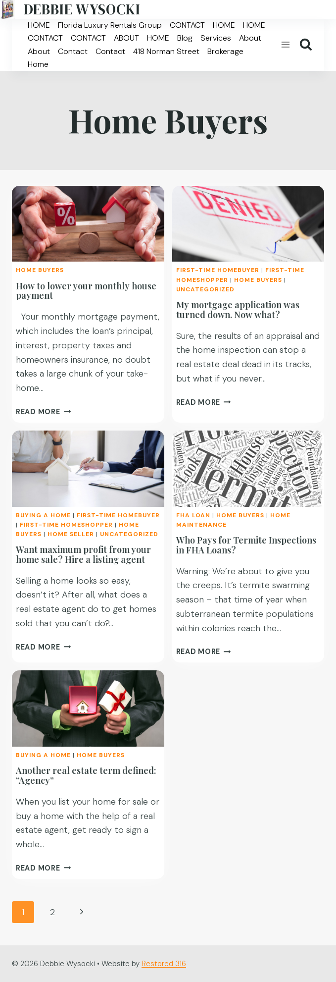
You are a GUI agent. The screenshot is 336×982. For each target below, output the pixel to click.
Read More (43, 411)
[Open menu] (285, 45)
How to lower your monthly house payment (86, 291)
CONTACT (187, 25)
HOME (39, 25)
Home (38, 64)
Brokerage (225, 51)
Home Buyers (40, 270)
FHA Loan (193, 515)
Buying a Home (43, 515)
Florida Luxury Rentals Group (110, 25)
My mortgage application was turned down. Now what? (237, 310)
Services (215, 38)
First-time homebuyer (217, 270)
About (250, 38)
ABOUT (126, 38)
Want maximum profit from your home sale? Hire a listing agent (83, 554)
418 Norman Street (166, 51)
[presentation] (88, 224)
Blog (184, 38)
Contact (73, 51)
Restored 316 (164, 964)
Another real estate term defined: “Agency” (86, 775)
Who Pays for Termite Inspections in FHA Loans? (246, 545)
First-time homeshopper (66, 525)
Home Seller (71, 534)
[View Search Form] (305, 44)
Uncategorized (205, 289)
